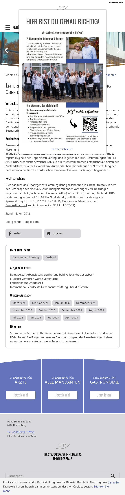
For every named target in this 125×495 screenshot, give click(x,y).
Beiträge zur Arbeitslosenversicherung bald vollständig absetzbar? (52, 275)
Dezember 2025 (85, 303)
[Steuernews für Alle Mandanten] (62, 395)
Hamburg (52, 185)
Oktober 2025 (47, 310)
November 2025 (22, 310)
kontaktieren (69, 342)
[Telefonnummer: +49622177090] (20, 432)
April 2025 (71, 318)
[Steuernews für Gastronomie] (104, 395)
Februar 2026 (40, 303)
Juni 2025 (35, 318)
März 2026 (19, 303)
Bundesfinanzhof (16, 205)
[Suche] (62, 476)
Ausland (51, 257)
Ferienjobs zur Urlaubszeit (26, 283)
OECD (58, 162)
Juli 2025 (18, 318)
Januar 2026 (62, 303)
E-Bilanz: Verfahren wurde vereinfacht (34, 279)
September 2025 (72, 310)
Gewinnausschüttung (26, 257)
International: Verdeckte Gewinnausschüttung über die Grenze (49, 287)
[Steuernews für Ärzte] (20, 395)
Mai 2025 (53, 318)
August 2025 (96, 310)
